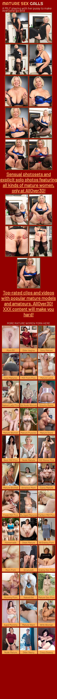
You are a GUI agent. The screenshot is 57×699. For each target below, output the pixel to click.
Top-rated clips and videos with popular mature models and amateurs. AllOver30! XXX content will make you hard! (28, 303)
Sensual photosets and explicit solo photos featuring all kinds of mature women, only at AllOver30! (28, 182)
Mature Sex (22, 3)
